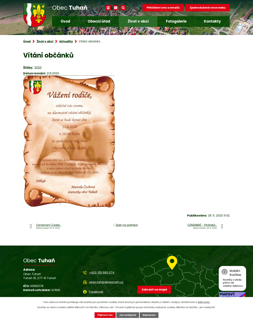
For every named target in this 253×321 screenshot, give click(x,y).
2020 (37, 67)
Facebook (96, 292)
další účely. (204, 302)
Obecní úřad (99, 21)
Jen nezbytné (127, 315)
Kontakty (212, 21)
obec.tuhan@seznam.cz (106, 282)
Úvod (65, 21)
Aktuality (66, 41)
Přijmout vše (105, 315)
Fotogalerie (176, 21)
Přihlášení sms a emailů (163, 8)
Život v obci (138, 21)
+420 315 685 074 (101, 273)
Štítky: (28, 67)
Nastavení (149, 315)
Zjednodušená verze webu (208, 8)
